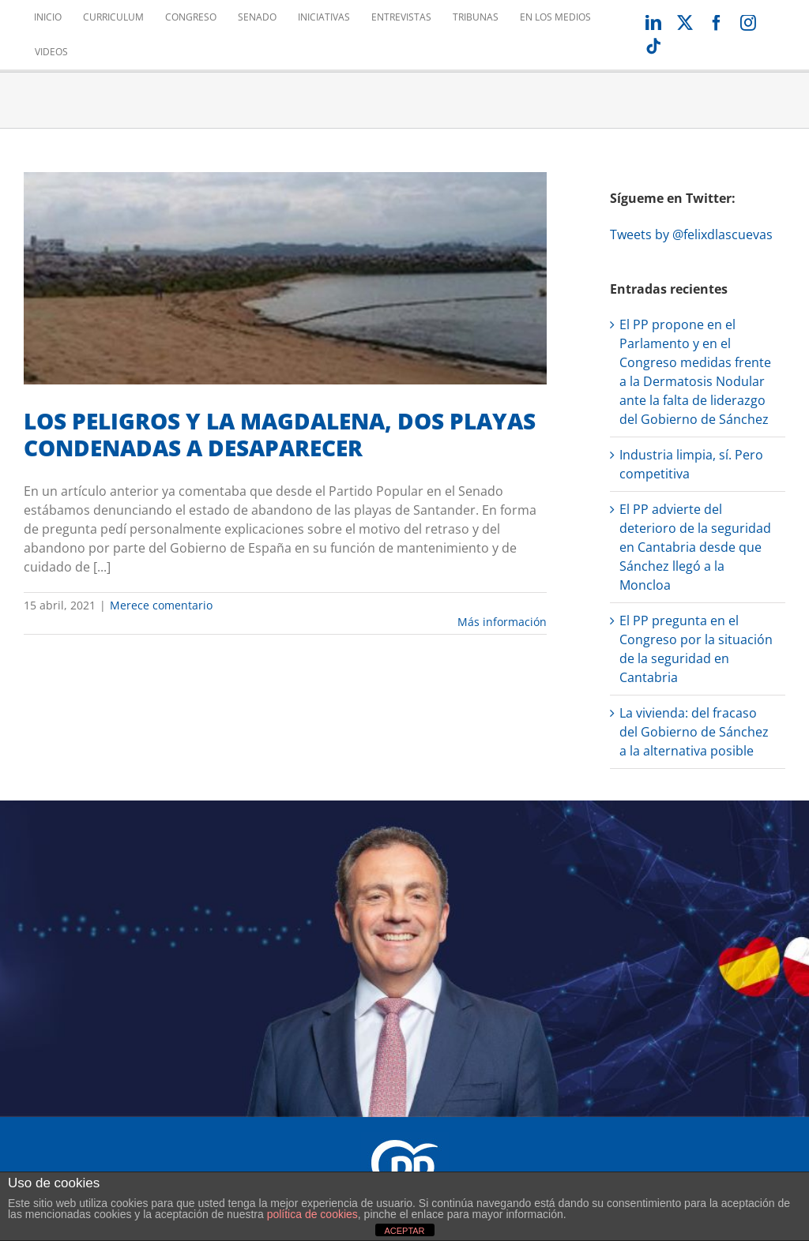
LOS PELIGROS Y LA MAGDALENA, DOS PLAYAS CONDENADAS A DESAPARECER (280, 434)
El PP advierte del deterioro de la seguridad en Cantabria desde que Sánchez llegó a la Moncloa (695, 547)
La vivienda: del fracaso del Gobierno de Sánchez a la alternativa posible (694, 731)
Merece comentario (161, 605)
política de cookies (312, 1214)
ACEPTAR (404, 1230)
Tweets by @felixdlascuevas (691, 234)
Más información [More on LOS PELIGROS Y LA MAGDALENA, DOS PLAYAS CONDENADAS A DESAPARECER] (502, 621)
